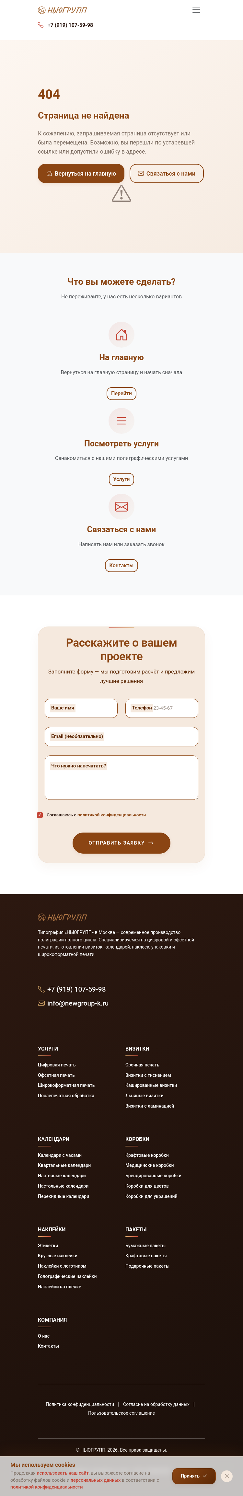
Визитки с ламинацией (149, 1106)
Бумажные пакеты (145, 1245)
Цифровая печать (57, 1064)
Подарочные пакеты (147, 1266)
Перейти (121, 393)
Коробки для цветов (147, 1186)
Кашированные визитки (151, 1085)
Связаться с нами (166, 173)
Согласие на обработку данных (156, 1404)
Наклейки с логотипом (62, 1266)
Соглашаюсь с (96, 815)
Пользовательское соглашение (121, 1413)
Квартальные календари (64, 1165)
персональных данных (96, 1480)
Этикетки (48, 1245)
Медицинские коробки (149, 1165)
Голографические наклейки (67, 1276)
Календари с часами (60, 1155)
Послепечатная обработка (66, 1095)
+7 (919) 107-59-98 (72, 989)
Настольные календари (63, 1186)
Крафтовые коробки (147, 1155)
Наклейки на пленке (59, 1286)
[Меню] (196, 10)
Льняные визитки (144, 1095)
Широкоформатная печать (66, 1085)
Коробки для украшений (151, 1196)
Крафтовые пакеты (146, 1255)
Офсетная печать (56, 1075)
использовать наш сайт (62, 1473)
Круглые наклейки (57, 1255)
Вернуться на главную (81, 173)
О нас (44, 1336)
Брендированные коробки (153, 1175)
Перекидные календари (63, 1196)
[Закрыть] (227, 1476)
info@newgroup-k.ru (73, 1003)
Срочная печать (142, 1064)
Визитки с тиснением (148, 1075)
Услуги (121, 479)
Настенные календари (62, 1175)
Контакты (122, 565)
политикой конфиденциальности (111, 814)
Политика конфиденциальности (80, 1404)
